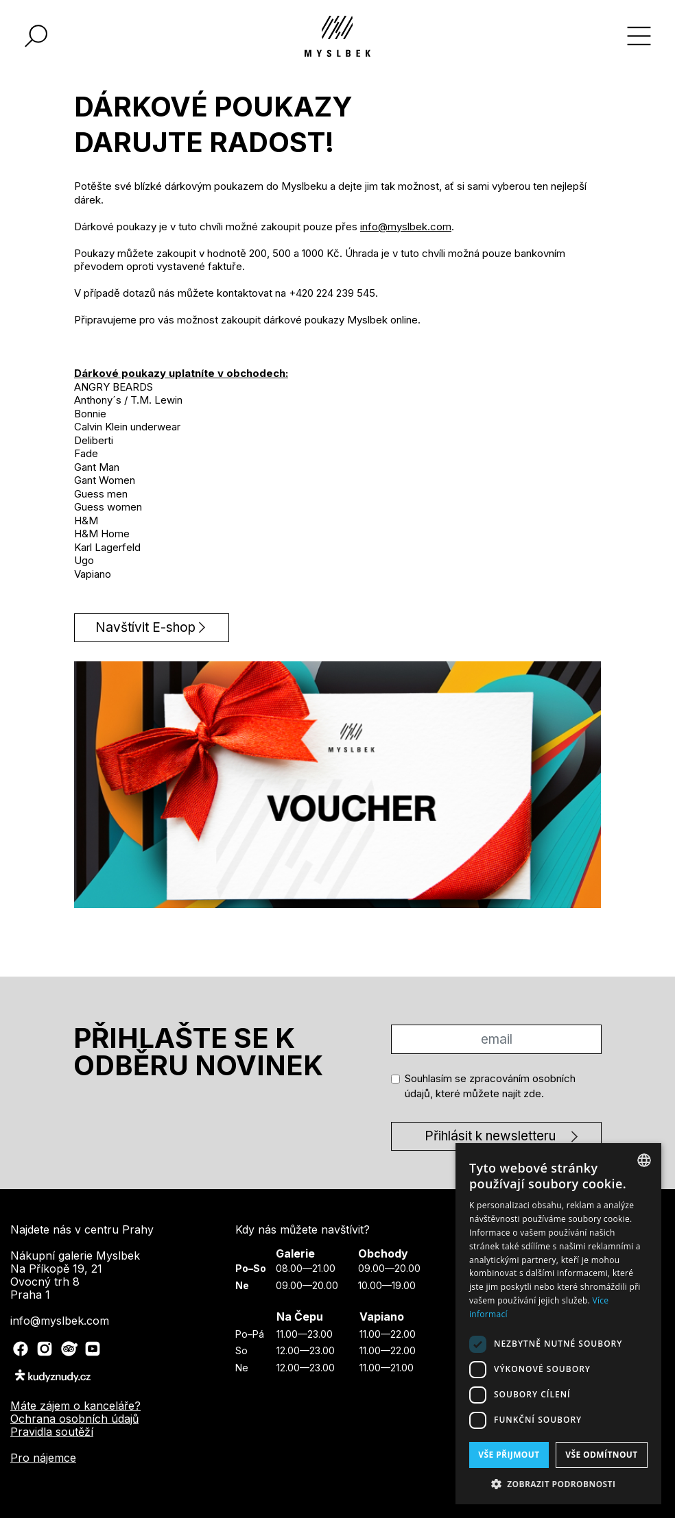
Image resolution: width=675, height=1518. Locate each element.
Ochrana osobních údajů (74, 1418)
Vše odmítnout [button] (601, 1454)
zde (532, 1093)
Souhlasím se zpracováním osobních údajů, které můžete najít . (490, 1086)
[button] (558, 1484)
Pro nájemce (43, 1458)
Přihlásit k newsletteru (490, 1136)
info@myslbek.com (405, 226)
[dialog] (558, 1323)
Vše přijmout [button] (508, 1454)
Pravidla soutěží (51, 1432)
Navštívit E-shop (145, 627)
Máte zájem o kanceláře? (75, 1405)
